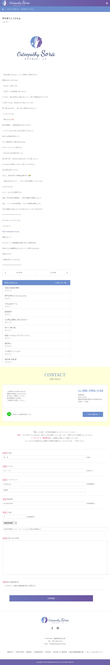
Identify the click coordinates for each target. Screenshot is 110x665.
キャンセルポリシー (95, 652)
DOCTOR (20, 652)
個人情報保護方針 (76, 652)
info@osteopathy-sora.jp (57, 644)
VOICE (48, 652)
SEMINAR (38, 652)
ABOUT (10, 652)
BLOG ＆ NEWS (60, 652)
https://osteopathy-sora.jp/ (10, 231)
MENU (29, 652)
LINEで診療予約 (93, 414)
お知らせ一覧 (60, 283)
